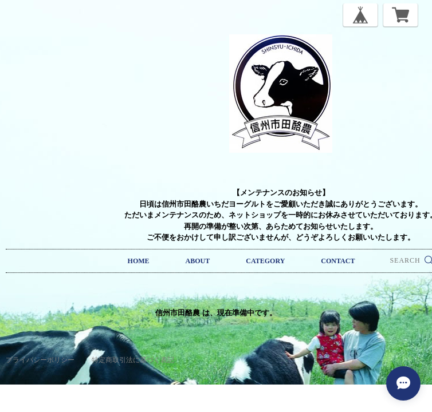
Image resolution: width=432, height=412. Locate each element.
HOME (139, 261)
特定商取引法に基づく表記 (133, 360)
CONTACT (338, 261)
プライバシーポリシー (40, 360)
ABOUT (198, 261)
